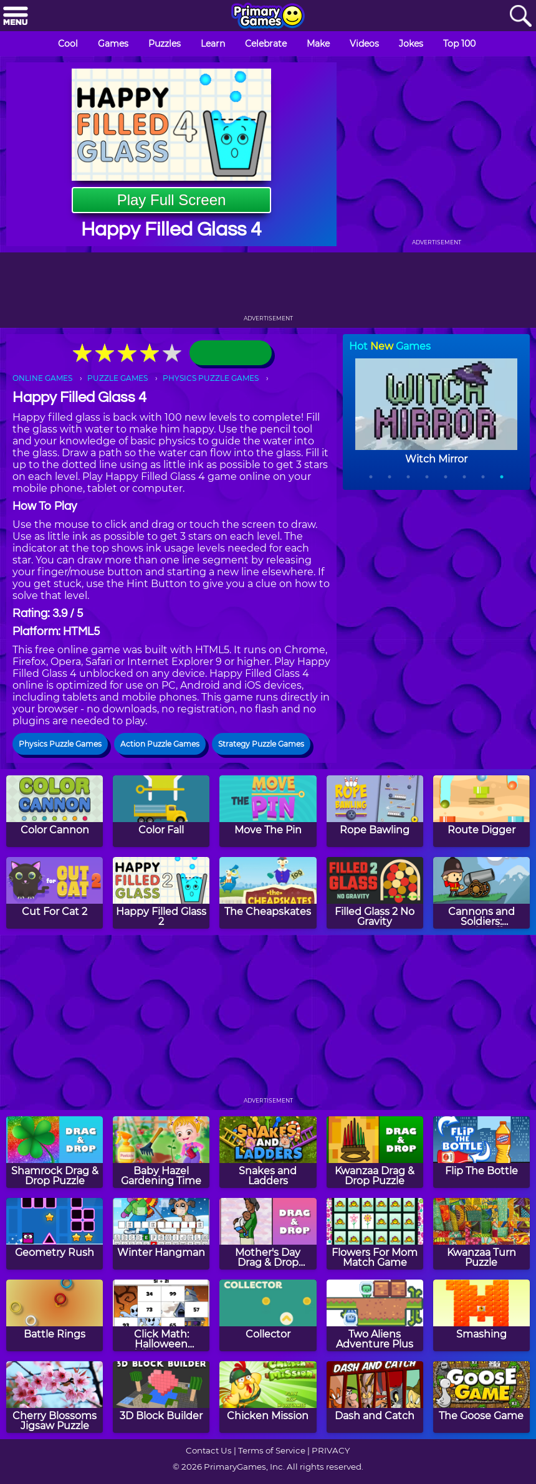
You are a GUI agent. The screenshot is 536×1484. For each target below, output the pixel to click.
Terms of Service (271, 1450)
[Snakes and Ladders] (267, 1152)
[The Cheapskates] (267, 893)
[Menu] (15, 16)
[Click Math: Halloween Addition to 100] (161, 1315)
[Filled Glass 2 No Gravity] (375, 893)
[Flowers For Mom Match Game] (375, 1234)
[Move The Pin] (267, 811)
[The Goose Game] (481, 1397)
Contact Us (209, 1450)
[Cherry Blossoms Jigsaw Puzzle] (54, 1397)
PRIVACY (331, 1450)
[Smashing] (481, 1315)
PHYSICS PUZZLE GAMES (211, 378)
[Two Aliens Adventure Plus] (375, 1315)
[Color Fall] (161, 811)
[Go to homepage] (268, 16)
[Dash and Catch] (375, 1397)
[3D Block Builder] (161, 1397)
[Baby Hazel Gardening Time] (161, 1152)
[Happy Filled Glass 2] (161, 893)
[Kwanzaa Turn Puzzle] (481, 1234)
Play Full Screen (171, 199)
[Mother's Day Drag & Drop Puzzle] (267, 1234)
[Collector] (267, 1315)
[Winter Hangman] (161, 1234)
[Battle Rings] (54, 1315)
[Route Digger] (481, 811)
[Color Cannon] (54, 811)
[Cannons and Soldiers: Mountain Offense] (481, 893)
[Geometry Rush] (54, 1234)
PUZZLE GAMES (117, 378)
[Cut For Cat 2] (54, 893)
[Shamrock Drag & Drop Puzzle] (54, 1152)
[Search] (520, 16)
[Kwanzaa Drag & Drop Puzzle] (375, 1152)
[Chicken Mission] (267, 1397)
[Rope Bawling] (375, 811)
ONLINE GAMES (42, 378)
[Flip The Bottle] (481, 1152)
